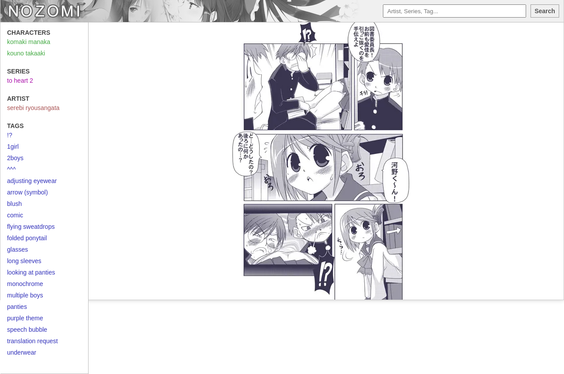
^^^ (11, 169)
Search (544, 11)
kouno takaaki (26, 53)
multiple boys (25, 295)
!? (9, 135)
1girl (13, 146)
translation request (32, 341)
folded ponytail (27, 238)
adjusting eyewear (32, 180)
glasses (17, 249)
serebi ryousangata (33, 107)
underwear (21, 352)
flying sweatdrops (31, 226)
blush (14, 203)
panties (17, 306)
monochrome (25, 283)
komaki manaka (28, 41)
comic (15, 215)
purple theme (25, 318)
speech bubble (27, 329)
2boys (15, 157)
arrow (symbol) (27, 192)
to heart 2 (20, 80)
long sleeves (24, 260)
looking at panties (31, 272)
